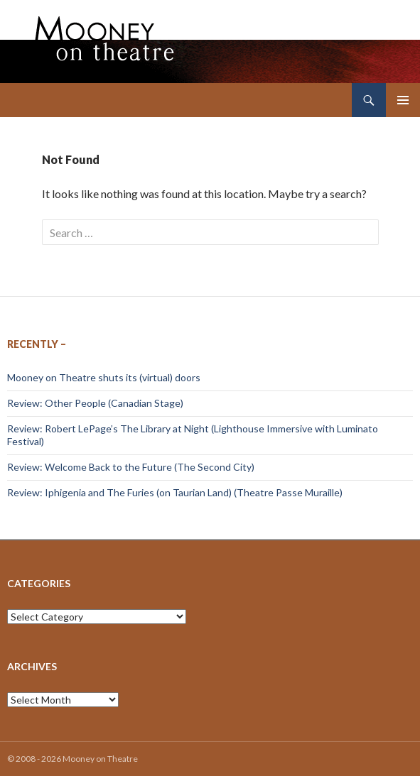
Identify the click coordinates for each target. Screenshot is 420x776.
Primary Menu (403, 100)
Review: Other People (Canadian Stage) (95, 403)
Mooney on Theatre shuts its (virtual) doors (103, 377)
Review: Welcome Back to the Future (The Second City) (130, 467)
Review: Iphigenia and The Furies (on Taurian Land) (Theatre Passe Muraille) (175, 492)
